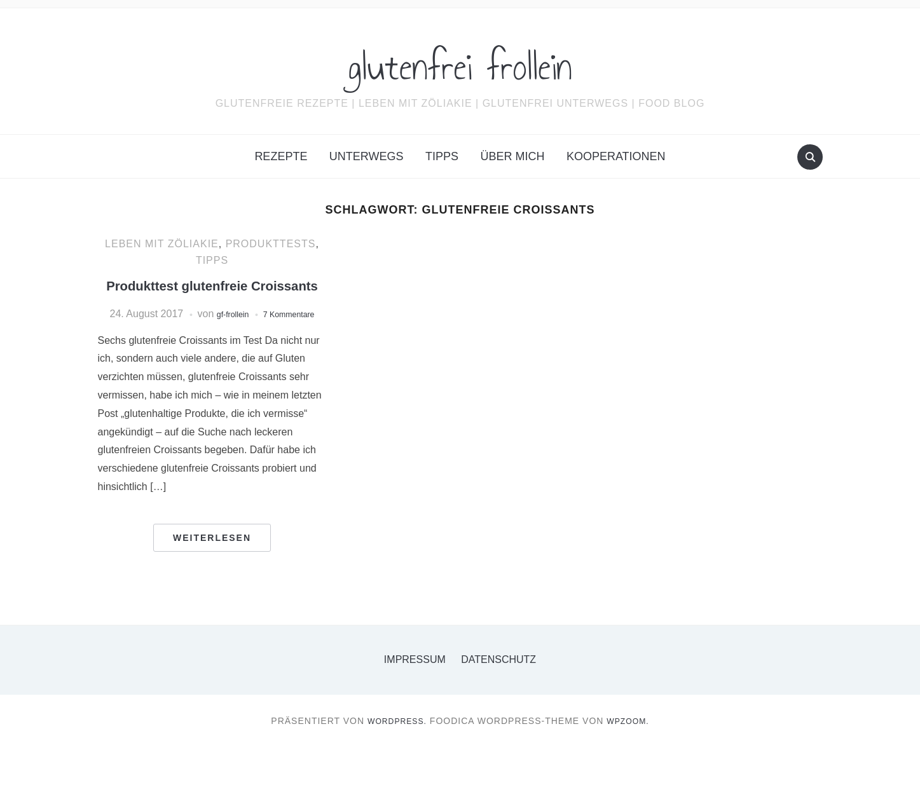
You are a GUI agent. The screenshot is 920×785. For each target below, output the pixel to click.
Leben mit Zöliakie (162, 243)
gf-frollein (256, 335)
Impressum (415, 697)
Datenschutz (498, 697)
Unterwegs (366, 156)
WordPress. (394, 758)
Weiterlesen (212, 575)
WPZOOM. (632, 758)
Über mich (512, 156)
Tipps (441, 156)
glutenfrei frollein (460, 63)
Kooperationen (616, 156)
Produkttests (271, 243)
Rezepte (280, 156)
